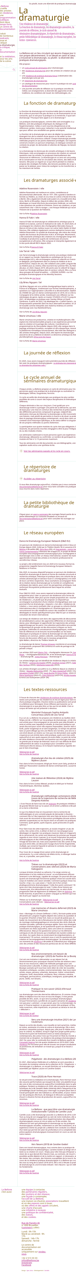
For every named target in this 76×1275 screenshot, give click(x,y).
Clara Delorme (48, 675)
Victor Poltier (62, 673)
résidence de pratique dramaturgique (41, 76)
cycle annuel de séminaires (36, 68)
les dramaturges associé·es (58, 27)
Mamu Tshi (42, 652)
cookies (32, 1216)
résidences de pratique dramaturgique (56, 697)
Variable (46, 1270)
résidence (8, 12)
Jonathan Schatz (59, 663)
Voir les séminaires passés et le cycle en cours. (47, 451)
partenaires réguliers (36, 1191)
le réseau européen (63, 37)
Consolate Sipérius (27, 1042)
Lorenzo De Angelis (37, 663)
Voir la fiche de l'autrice (29, 754)
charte (29, 1207)
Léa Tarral (36, 278)
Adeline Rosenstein (39, 213)
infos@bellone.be (30, 1260)
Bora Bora (44, 549)
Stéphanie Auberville (45, 665)
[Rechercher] (14, 69)
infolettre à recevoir (35, 1210)
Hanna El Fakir (37, 247)
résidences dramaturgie (35, 71)
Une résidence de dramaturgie (33, 24)
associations (52, 1200)
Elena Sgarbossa (26, 675)
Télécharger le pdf (27, 752)
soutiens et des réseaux (37, 1194)
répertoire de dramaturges (36, 81)
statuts (29, 1214)
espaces (35, 1203)
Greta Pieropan (41, 656)
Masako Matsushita (35, 671)
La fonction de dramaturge (32, 27)
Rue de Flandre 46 (31, 1222)
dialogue (68, 891)
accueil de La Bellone (33, 1198)
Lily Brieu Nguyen (39, 312)
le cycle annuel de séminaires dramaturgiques (38, 31)
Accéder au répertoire (35, 478)
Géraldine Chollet (26, 673)
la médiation (8, 56)
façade (29, 1196)
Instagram (27, 1262)
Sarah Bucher (49, 673)
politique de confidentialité (39, 1212)
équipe (29, 1189)
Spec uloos (30, 1270)
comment (27, 1227)
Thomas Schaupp (48, 644)
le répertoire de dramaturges (61, 33)
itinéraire (52, 803)
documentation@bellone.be (31, 486)
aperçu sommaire (40, 514)
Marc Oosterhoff (59, 671)
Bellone (5, 6)
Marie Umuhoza (39, 341)
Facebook (26, 1264)
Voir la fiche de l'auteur (29, 1015)
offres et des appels (39, 1205)
